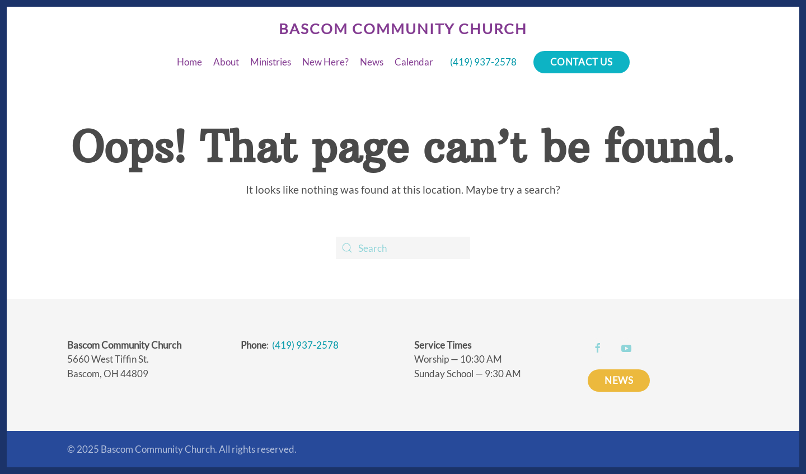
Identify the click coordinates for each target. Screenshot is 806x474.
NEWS (618, 380)
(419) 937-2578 (483, 62)
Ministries (270, 62)
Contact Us (581, 62)
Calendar (414, 62)
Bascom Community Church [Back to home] (403, 28)
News (371, 62)
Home (189, 62)
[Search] (403, 248)
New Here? (325, 62)
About (226, 62)
